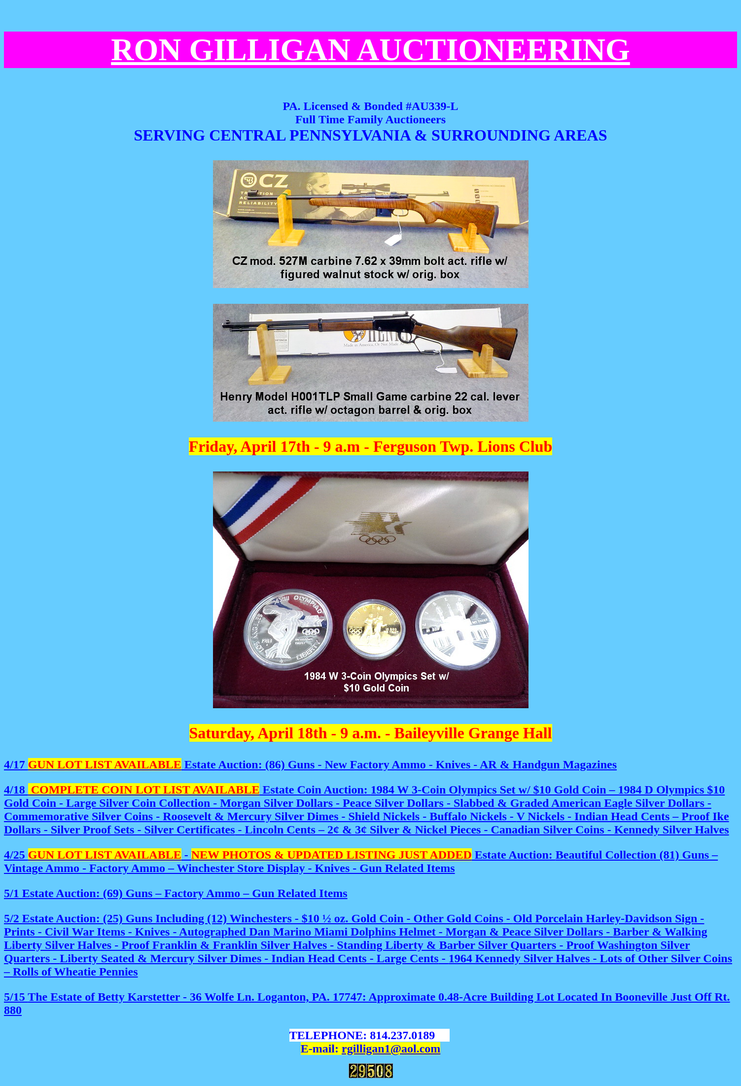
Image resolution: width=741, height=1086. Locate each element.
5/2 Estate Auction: (53, 918)
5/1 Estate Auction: (176, 893)
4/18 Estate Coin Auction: (187, 789)
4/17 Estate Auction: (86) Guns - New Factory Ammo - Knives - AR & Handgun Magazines (310, 764)
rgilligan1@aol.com (391, 1048)
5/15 (16, 996)
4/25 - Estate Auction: (361, 861)
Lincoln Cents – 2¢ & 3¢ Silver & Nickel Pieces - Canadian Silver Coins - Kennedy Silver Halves (366, 809)
